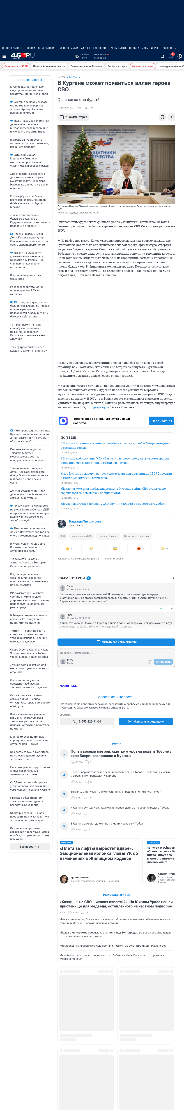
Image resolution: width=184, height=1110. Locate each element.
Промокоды (168, 48)
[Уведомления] (171, 56)
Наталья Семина (108, 536)
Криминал (96, 999)
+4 (161, 608)
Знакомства (46, 48)
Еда (56, 1022)
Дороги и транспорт (66, 1016)
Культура (95, 1004)
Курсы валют (117, 48)
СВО (62, 536)
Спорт (154, 993)
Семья (124, 1033)
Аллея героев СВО (82, 536)
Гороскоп (99, 48)
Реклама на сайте (13, 993)
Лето (93, 1010)
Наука (94, 1022)
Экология (156, 1010)
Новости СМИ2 (67, 686)
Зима (93, 993)
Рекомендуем (116, 895)
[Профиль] (179, 56)
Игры (154, 48)
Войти (70, 663)
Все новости (30, 80)
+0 (161, 633)
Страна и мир (158, 1004)
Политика (126, 1004)
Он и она (126, 993)
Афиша (85, 48)
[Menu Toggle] (4, 56)
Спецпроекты (159, 1022)
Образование (98, 1033)
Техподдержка (11, 1016)
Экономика (157, 1016)
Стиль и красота (160, 999)
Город (57, 1010)
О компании (10, 999)
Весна (57, 1004)
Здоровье (60, 1033)
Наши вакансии (12, 1010)
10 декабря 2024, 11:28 (69, 107)
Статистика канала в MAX (18, 1027)
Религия (125, 1027)
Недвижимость (12, 48)
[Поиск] (162, 56)
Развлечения (128, 1022)
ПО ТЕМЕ (68, 437)
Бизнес (58, 999)
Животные (61, 1027)
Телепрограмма (67, 48)
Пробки (134, 48)
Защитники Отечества (136, 536)
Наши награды (11, 1004)
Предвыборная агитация (18, 1022)
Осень (124, 999)
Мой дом (96, 1016)
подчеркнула (99, 407)
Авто (57, 993)
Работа (124, 1016)
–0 (171, 608)
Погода (30, 48)
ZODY (145, 48)
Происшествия (129, 1010)
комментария (73, 117)
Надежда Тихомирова (85, 521)
